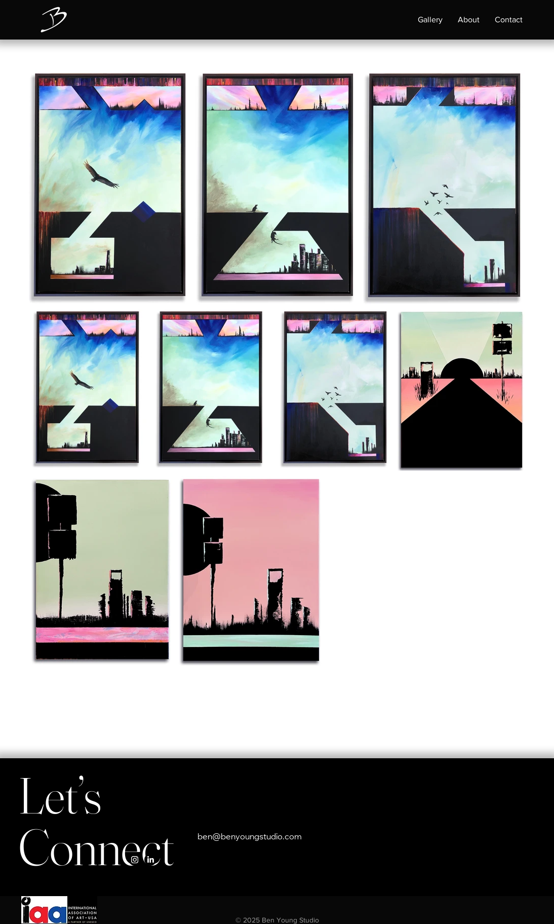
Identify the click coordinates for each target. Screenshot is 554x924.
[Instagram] (135, 860)
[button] (430, 20)
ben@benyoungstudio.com (249, 837)
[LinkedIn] (150, 860)
